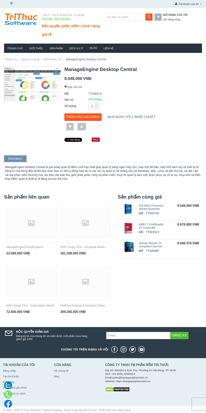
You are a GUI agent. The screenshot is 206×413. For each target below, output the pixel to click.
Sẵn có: (69, 99)
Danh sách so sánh (14, 393)
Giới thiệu (36, 48)
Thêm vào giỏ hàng (83, 117)
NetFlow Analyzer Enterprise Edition (82, 305)
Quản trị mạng (30, 59)
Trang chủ (15, 48)
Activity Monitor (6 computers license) (151, 245)
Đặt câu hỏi (73, 87)
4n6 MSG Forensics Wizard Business (151, 207)
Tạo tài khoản (11, 376)
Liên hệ (108, 48)
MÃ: (66, 93)
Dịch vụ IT (76, 48)
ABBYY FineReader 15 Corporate (151, 226)
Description (15, 158)
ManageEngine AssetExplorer (24, 247)
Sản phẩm (56, 48)
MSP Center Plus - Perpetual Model (82, 247)
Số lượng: (70, 106)
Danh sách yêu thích (15, 387)
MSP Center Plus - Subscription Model (30, 305)
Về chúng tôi (61, 370)
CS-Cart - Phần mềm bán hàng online (109, 410)
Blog (93, 47)
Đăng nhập (9, 370)
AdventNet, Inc (52, 59)
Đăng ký (179, 335)
